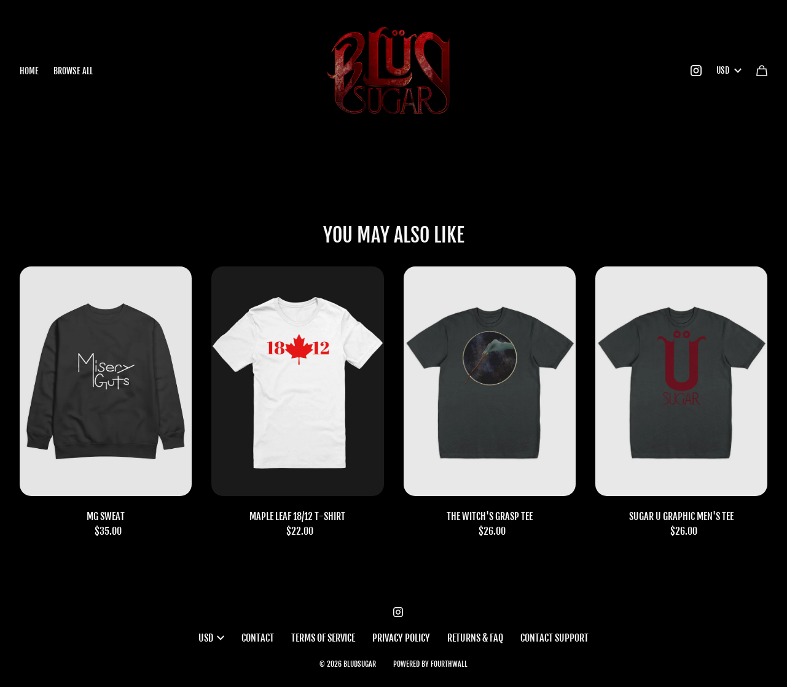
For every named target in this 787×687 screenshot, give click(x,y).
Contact (257, 638)
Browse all (73, 71)
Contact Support (554, 638)
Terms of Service (323, 638)
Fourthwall (449, 664)
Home (29, 71)
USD (729, 70)
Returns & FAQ (475, 638)
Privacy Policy (401, 638)
